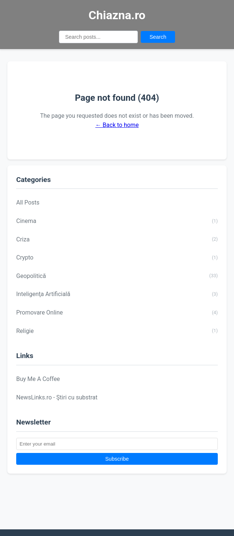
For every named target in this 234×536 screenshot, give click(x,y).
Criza (117, 239)
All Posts (27, 202)
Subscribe (117, 459)
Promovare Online (117, 312)
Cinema (117, 221)
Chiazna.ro (116, 15)
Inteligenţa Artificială (117, 294)
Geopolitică (117, 275)
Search (158, 37)
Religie (117, 330)
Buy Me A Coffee (38, 378)
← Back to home (117, 124)
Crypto (117, 257)
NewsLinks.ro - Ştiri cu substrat (57, 397)
